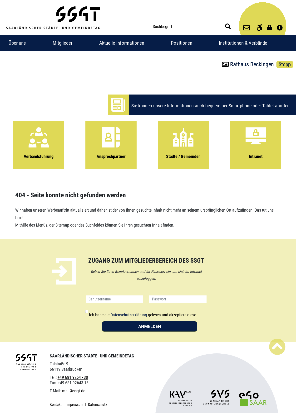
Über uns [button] (17, 43)
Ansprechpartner (111, 141)
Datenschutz (97, 404)
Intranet (255, 141)
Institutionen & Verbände (243, 43)
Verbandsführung (38, 141)
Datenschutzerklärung (128, 314)
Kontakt (56, 404)
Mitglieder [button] (62, 43)
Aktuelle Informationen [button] (121, 43)
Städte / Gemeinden (183, 141)
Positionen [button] (181, 43)
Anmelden (149, 326)
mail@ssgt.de (73, 390)
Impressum (75, 404)
